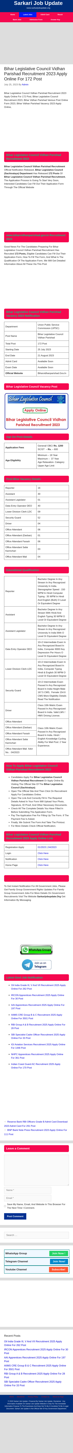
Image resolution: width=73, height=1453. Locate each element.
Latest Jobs (27, 15)
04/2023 (52, 847)
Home (12, 15)
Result (60, 15)
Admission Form (35, 20)
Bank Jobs (17, 20)
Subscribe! (58, 1269)
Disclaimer (21, 1397)
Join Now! (59, 1261)
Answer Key (55, 20)
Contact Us (45, 1397)
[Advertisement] (36, 44)
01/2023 (42, 847)
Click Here (43, 853)
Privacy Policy (33, 1397)
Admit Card (45, 15)
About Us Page (58, 1397)
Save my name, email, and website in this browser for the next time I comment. (36, 1206)
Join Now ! (58, 1253)
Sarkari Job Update (38, 3)
